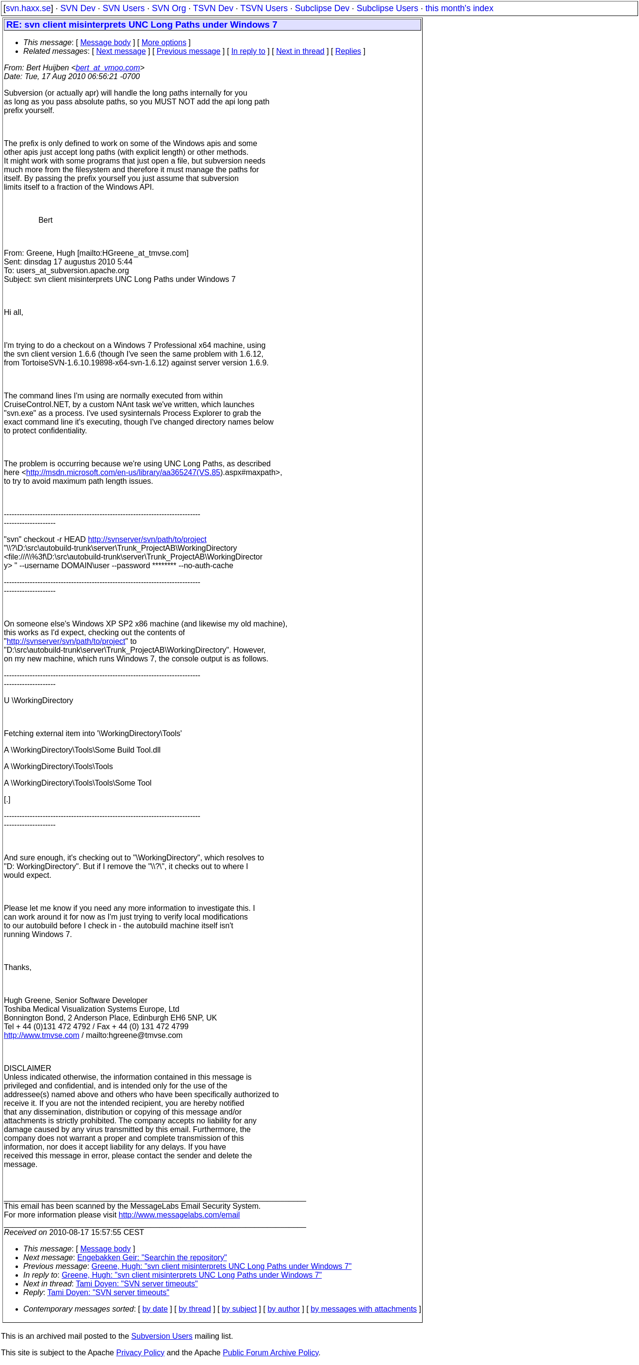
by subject (239, 1309)
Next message (121, 51)
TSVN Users (264, 8)
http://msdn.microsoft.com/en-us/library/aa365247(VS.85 (123, 472)
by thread (195, 1309)
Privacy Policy (140, 1353)
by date (154, 1309)
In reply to (248, 51)
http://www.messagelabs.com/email (179, 1215)
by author (283, 1309)
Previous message (189, 51)
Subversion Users (162, 1336)
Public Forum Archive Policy (270, 1353)
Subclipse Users (387, 8)
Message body (105, 42)
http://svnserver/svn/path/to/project (147, 539)
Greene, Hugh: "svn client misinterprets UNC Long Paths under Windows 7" (222, 1266)
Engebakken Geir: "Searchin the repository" (152, 1257)
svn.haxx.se (28, 8)
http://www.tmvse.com (42, 1035)
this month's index (459, 8)
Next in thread (300, 51)
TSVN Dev (213, 8)
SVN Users (123, 8)
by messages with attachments (364, 1309)
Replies (348, 51)
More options (164, 42)
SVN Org (169, 8)
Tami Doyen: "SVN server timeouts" (136, 1284)
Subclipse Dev (322, 8)
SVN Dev (77, 8)
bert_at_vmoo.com (108, 68)
